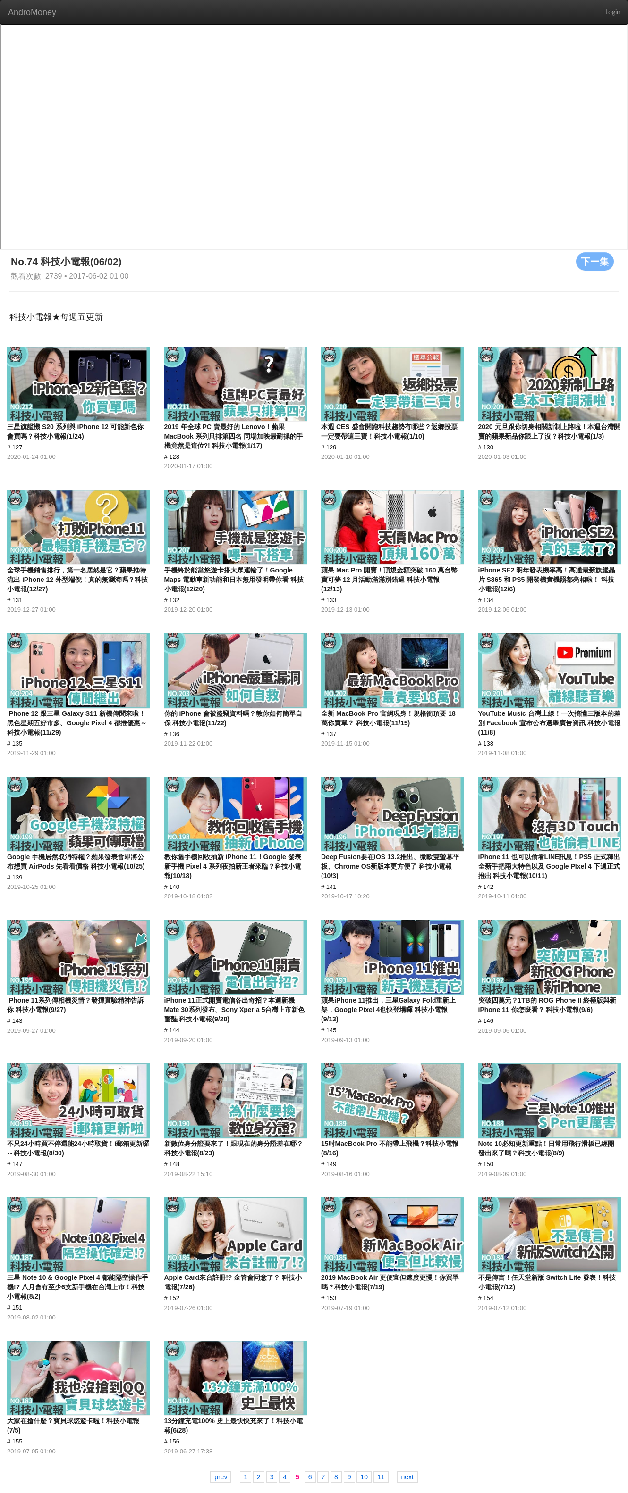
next (407, 1477)
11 (381, 1477)
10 (364, 1477)
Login (612, 12)
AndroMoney (32, 12)
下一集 (595, 261)
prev (220, 1477)
